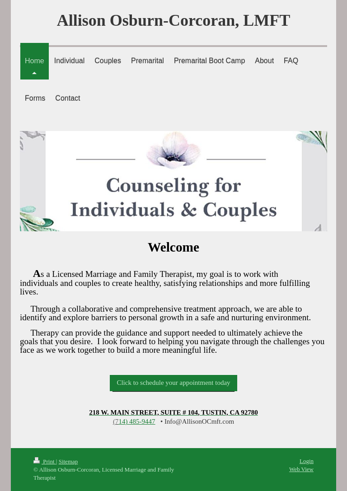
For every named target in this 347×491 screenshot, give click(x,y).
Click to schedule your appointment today (173, 382)
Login (307, 461)
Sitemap (68, 461)
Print (44, 461)
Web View (301, 469)
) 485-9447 (136, 421)
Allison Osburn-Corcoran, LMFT (173, 20)
